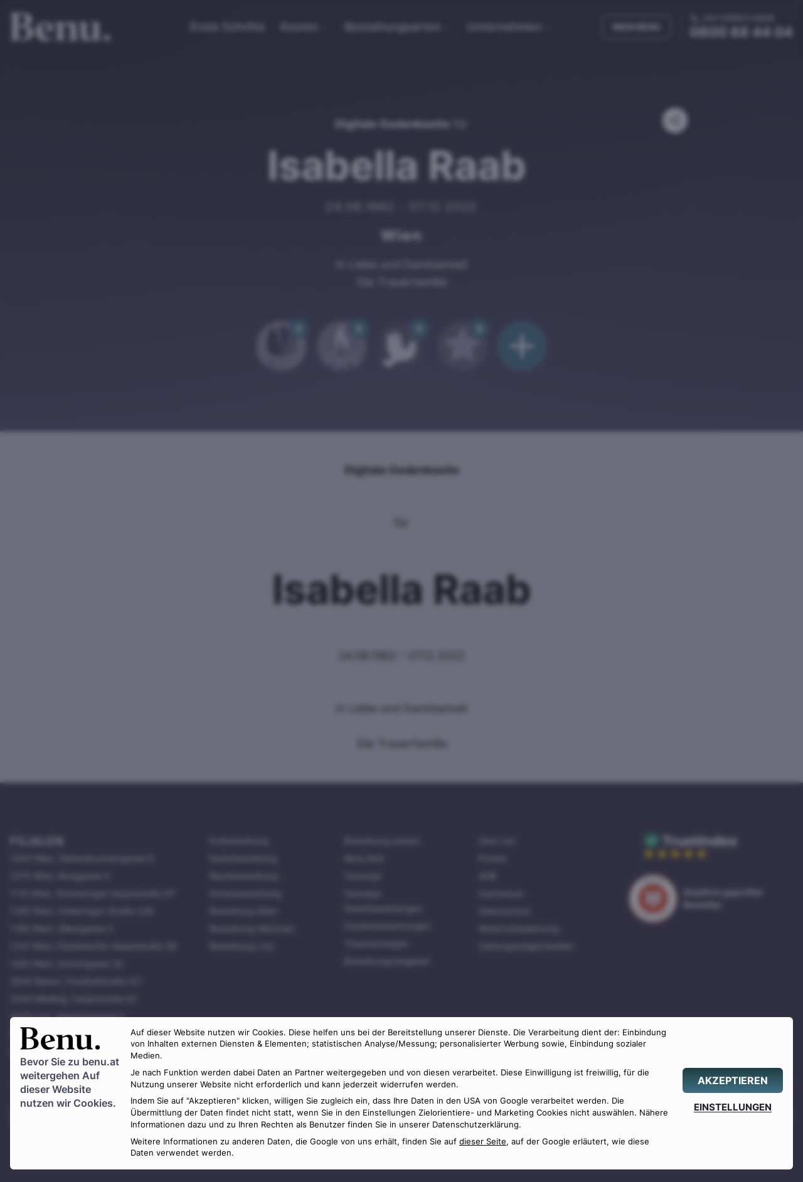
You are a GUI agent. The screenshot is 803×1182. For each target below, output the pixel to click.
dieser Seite (482, 1141)
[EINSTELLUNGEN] (733, 1107)
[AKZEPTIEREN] (733, 1080)
